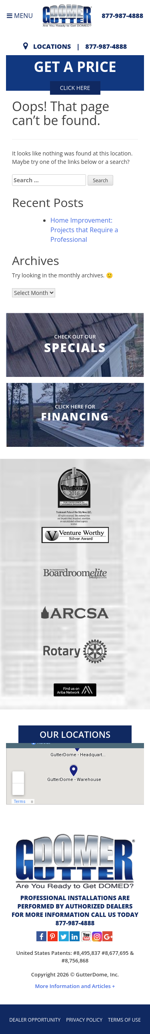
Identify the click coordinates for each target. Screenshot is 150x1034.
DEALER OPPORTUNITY (34, 1019)
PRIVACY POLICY (84, 1019)
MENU (20, 15)
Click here (75, 88)
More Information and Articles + (75, 986)
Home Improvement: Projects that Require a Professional (84, 230)
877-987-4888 (122, 15)
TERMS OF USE (124, 1019)
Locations (52, 46)
